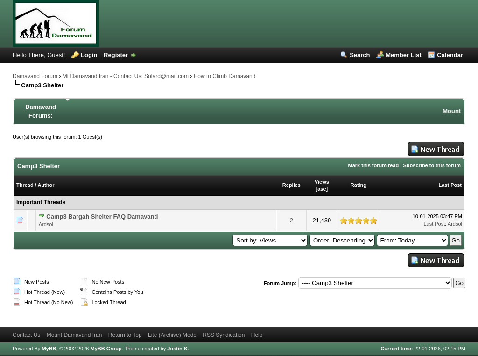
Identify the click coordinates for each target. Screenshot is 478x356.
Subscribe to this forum (432, 165)
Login (89, 54)
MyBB (49, 348)
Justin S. (178, 348)
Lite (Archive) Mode (172, 335)
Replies (291, 185)
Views (322, 182)
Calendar (450, 54)
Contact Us (26, 335)
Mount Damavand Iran (74, 335)
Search (360, 54)
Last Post (450, 185)
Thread (25, 185)
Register (116, 54)
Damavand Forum (35, 76)
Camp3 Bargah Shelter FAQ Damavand (102, 216)
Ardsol (46, 224)
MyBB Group (105, 348)
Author (45, 185)
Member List (404, 54)
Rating (358, 185)
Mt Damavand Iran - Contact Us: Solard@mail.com (126, 76)
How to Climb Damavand (225, 76)
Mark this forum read (373, 165)
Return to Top (125, 335)
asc (321, 189)
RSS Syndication (224, 335)
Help (257, 335)
